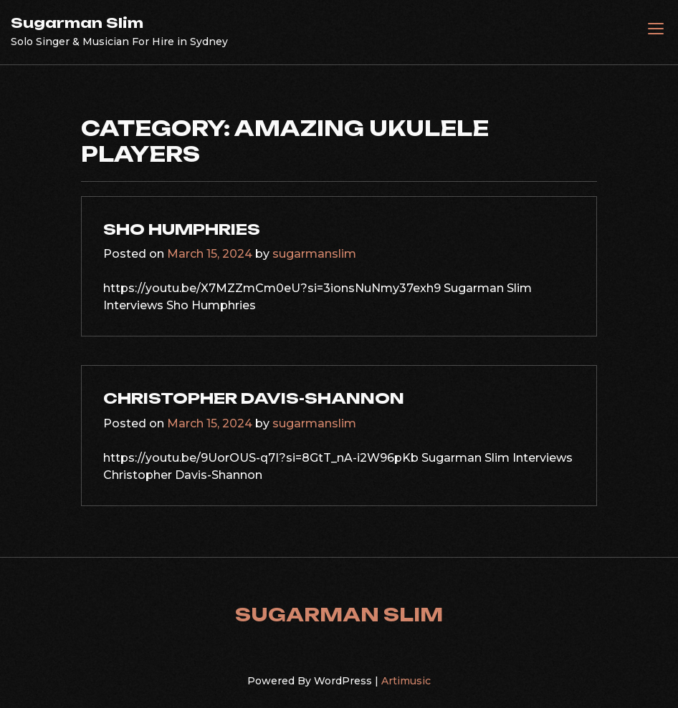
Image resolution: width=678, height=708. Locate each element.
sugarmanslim (314, 254)
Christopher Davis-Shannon (253, 398)
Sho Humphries (181, 229)
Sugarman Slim (77, 22)
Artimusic (406, 680)
